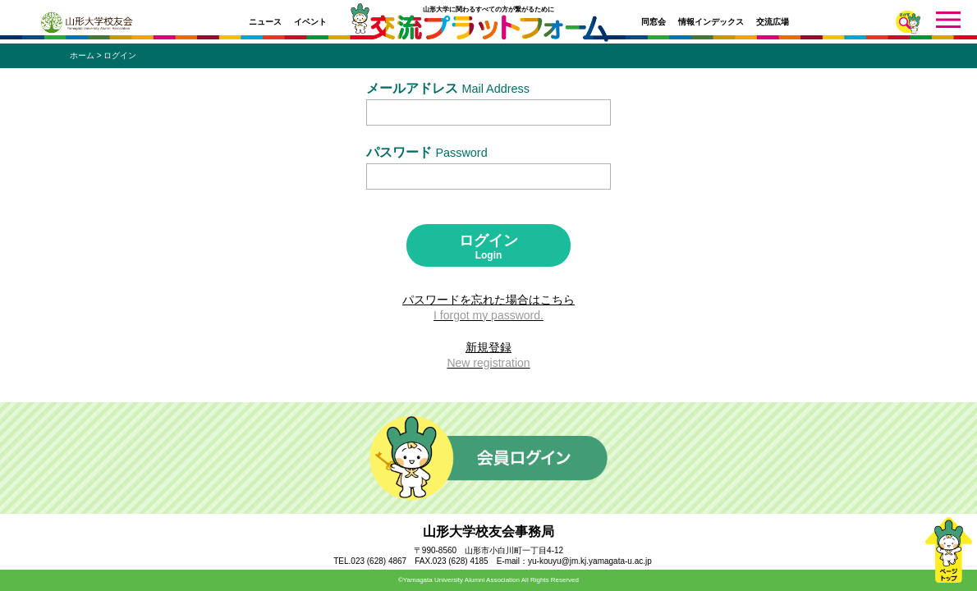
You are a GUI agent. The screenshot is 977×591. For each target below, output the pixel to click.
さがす (908, 22)
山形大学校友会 (86, 22)
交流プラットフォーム (488, 33)
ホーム (82, 55)
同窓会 (653, 21)
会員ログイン (488, 458)
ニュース (265, 21)
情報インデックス (711, 21)
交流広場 (772, 21)
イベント (310, 21)
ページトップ (948, 550)
